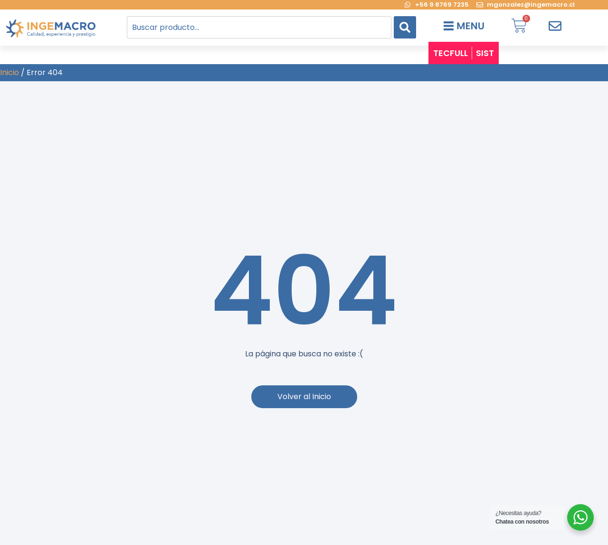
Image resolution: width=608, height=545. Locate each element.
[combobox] (259, 27)
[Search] (405, 27)
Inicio (9, 72)
